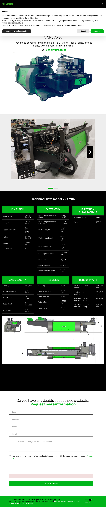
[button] (103, 4)
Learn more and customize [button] (16, 31)
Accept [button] (97, 31)
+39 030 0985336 (60, 501)
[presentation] (27, 466)
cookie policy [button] (32, 18)
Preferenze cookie (26, 503)
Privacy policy (14, 503)
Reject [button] (83, 31)
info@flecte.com (73, 501)
